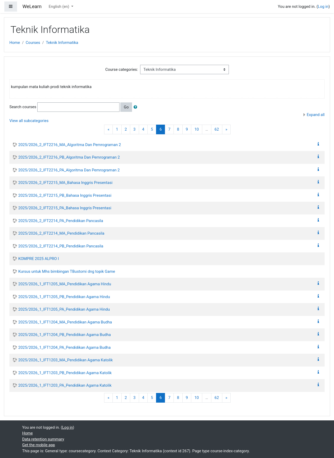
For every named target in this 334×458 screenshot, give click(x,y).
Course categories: (121, 69)
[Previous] (108, 129)
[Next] (226, 129)
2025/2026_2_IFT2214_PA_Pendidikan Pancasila (60, 220)
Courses (33, 42)
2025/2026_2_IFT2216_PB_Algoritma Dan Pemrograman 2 (69, 157)
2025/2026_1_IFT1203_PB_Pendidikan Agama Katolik (65, 372)
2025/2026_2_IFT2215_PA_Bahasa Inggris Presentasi (64, 208)
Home (14, 42)
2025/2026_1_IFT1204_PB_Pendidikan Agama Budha (64, 334)
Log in (323, 6)
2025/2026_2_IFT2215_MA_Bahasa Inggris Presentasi (65, 182)
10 (196, 129)
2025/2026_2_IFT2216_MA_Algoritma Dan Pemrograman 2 (69, 144)
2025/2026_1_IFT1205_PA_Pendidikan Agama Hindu (64, 309)
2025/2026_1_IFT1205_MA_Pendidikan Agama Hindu (64, 284)
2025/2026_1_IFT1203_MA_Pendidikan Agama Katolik (65, 360)
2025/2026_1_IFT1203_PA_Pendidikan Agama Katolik (64, 385)
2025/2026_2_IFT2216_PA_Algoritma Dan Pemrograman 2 (69, 170)
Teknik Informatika (62, 42)
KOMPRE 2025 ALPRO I (38, 258)
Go (126, 107)
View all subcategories (29, 120)
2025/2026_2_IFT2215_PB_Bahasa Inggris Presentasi (64, 195)
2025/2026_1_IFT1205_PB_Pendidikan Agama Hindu (64, 296)
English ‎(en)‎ (59, 6)
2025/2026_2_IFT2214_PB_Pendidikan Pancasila (60, 246)
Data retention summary (43, 439)
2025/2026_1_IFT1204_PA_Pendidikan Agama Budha (64, 347)
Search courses (22, 107)
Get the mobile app (38, 445)
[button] (136, 107)
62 (216, 129)
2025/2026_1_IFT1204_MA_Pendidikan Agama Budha (65, 322)
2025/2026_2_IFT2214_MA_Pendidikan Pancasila (61, 233)
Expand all (316, 114)
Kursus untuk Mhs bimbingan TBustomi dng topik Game (66, 271)
